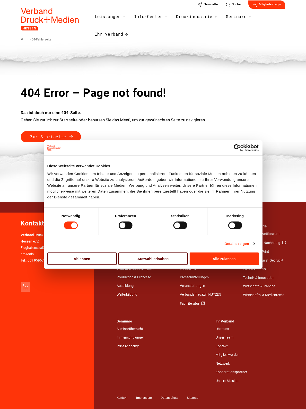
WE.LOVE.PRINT (255, 269)
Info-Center (150, 20)
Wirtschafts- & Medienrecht (263, 295)
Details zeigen (237, 244)
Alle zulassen (224, 258)
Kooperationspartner (231, 372)
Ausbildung (125, 286)
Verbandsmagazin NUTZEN (200, 294)
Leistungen (111, 20)
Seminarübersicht (130, 329)
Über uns (222, 329)
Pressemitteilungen (194, 277)
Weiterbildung (127, 294)
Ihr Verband (268, 20)
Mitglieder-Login (267, 6)
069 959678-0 (38, 260)
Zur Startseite (48, 136)
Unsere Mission (227, 381)
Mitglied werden (227, 355)
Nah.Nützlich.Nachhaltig (262, 243)
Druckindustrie (192, 20)
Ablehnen (82, 258)
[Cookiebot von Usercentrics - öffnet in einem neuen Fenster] (237, 148)
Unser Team (224, 337)
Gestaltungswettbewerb (261, 234)
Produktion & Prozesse (134, 277)
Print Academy (128, 346)
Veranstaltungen (192, 286)
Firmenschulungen (131, 337)
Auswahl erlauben (152, 258)
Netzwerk (223, 363)
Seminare (232, 20)
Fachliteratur (190, 304)
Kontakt (222, 346)
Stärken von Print (256, 252)
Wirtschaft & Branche (259, 286)
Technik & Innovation (258, 278)
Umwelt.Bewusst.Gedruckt (263, 260)
